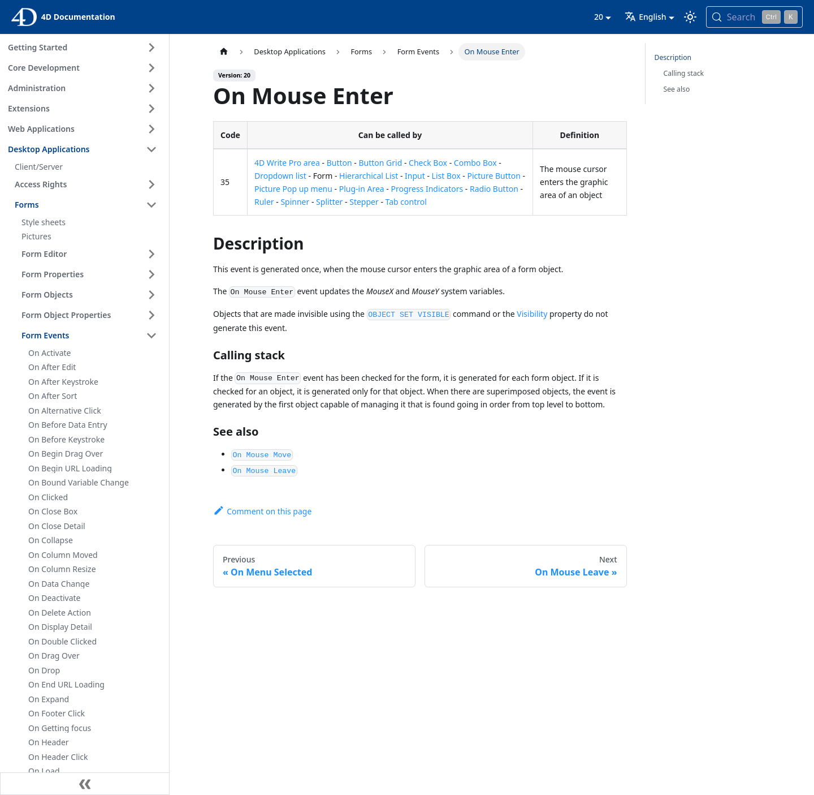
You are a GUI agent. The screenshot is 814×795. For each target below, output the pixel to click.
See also (677, 89)
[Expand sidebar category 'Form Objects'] (151, 295)
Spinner (294, 201)
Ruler (264, 201)
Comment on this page (262, 511)
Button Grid (380, 162)
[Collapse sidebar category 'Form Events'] (151, 335)
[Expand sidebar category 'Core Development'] (151, 68)
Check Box (428, 162)
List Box (446, 175)
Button (339, 162)
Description (673, 57)
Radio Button (494, 188)
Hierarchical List (368, 175)
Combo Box (475, 162)
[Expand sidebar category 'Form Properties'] (151, 274)
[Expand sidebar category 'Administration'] (151, 88)
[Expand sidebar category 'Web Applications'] (151, 129)
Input (415, 175)
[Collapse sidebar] (85, 783)
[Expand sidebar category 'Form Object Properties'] (151, 315)
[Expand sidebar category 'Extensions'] (151, 109)
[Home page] (224, 52)
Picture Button (494, 175)
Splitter (329, 201)
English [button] (645, 16)
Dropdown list (280, 175)
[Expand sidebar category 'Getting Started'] (151, 47)
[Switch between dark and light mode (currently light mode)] (690, 17)
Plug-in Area (361, 188)
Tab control (406, 201)
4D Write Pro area (287, 162)
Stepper (364, 201)
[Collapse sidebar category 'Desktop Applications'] (151, 149)
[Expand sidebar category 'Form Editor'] (151, 254)
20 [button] (598, 16)
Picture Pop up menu (293, 188)
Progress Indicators (427, 188)
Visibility (532, 313)
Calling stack (684, 73)
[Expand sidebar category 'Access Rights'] (151, 184)
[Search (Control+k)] (754, 17)
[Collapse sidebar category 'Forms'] (151, 205)
